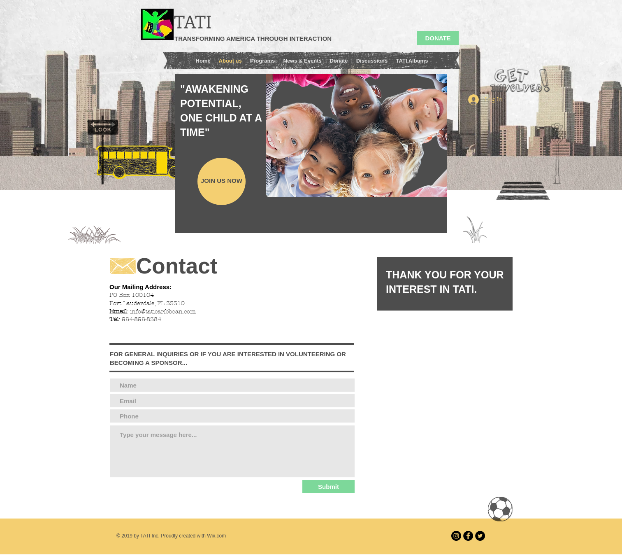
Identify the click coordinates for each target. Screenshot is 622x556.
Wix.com (216, 536)
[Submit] (328, 486)
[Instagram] (456, 536)
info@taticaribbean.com (163, 311)
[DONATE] (438, 38)
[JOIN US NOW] (221, 181)
